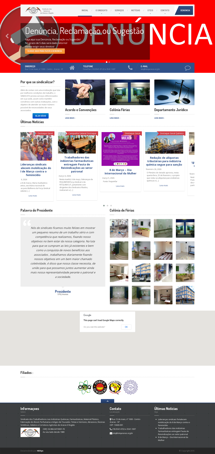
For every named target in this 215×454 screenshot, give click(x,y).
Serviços (119, 10)
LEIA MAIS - (70, 118)
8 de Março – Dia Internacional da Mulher (130, 171)
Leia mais (42, 195)
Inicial (85, 10)
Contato (165, 10)
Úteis (150, 10)
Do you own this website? (94, 327)
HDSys (40, 450)
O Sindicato (101, 10)
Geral (59, 133)
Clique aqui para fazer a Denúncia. (45, 51)
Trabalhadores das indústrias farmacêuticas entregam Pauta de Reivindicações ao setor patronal (85, 164)
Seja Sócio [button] (40, 116)
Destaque (51, 133)
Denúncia (185, 10)
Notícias (135, 10)
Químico (189, 133)
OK (126, 327)
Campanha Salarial (86, 133)
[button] (107, 335)
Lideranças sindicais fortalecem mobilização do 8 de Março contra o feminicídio (42, 170)
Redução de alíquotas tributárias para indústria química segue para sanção (173, 161)
